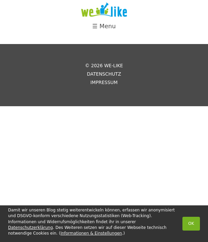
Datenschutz (104, 74)
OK (191, 223)
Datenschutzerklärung (30, 227)
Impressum (104, 82)
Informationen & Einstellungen (91, 233)
